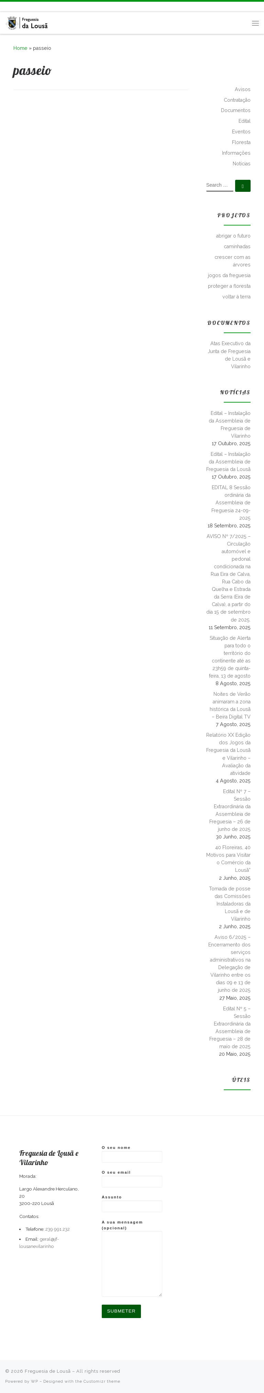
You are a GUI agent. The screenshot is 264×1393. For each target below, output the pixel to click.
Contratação (237, 100)
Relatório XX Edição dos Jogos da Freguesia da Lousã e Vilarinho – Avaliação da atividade (228, 754)
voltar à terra (236, 296)
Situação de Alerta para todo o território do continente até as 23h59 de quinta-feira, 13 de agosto (230, 657)
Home (20, 48)
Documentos (236, 110)
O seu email (132, 1178)
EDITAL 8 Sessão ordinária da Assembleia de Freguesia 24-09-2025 (231, 502)
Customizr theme (102, 1381)
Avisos (243, 89)
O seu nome (132, 1154)
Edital (245, 121)
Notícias (242, 163)
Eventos (241, 131)
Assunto (132, 1203)
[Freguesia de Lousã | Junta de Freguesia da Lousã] (26, 22)
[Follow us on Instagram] (21, 7)
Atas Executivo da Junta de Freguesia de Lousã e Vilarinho (229, 355)
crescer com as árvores (232, 260)
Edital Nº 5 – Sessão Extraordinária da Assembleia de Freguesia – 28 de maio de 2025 (230, 1027)
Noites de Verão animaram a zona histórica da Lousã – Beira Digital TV (230, 705)
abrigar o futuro (233, 236)
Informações (236, 153)
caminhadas (237, 246)
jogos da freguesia (229, 275)
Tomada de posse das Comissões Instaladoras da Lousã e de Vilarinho (230, 904)
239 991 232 (57, 1229)
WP (34, 1381)
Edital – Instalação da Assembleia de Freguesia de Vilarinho (230, 424)
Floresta (241, 142)
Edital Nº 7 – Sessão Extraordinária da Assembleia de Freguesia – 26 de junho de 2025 (230, 810)
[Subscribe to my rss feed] (6, 7)
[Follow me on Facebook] (13, 7)
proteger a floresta (229, 286)
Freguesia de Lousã (48, 1371)
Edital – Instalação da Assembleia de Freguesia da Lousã (228, 461)
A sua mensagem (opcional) (132, 1258)
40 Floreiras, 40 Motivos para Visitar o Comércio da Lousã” (228, 859)
